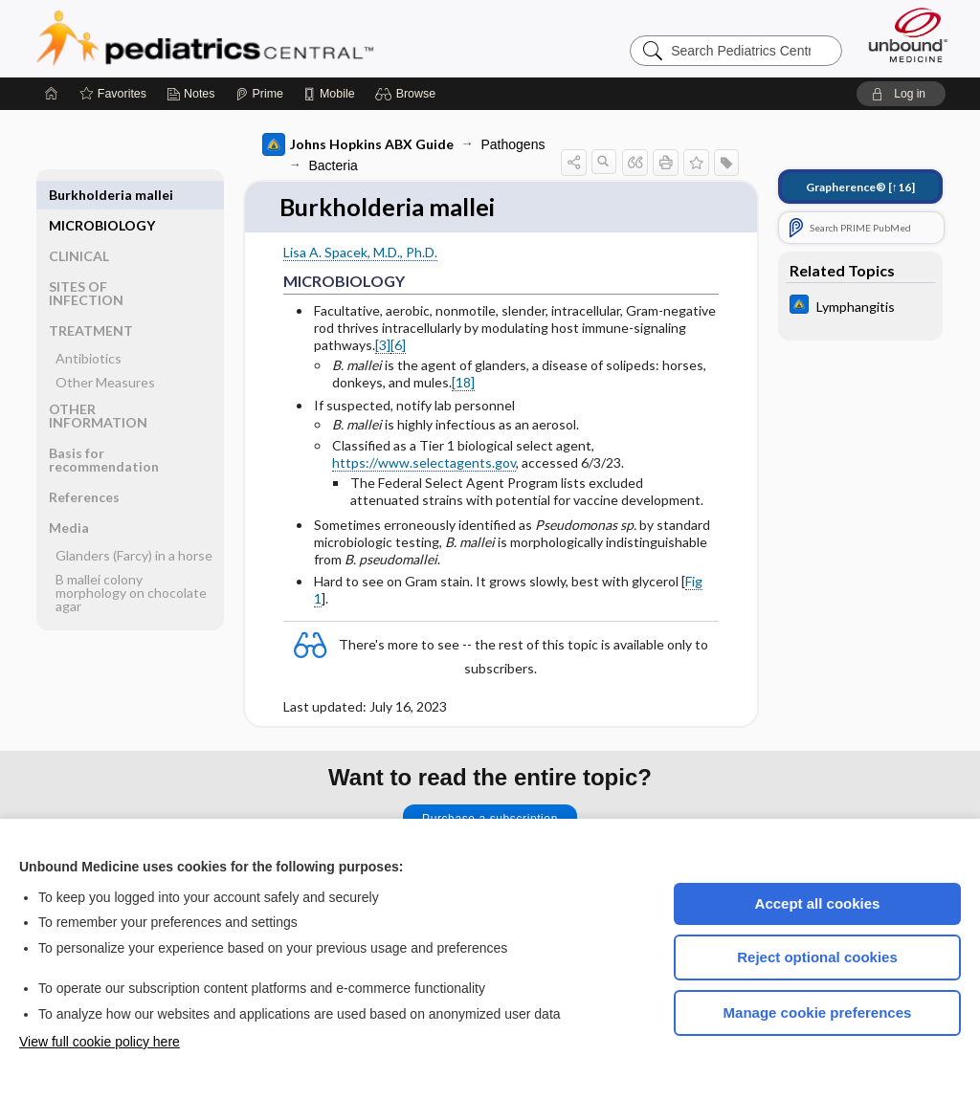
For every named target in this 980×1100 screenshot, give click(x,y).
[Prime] (259, 93)
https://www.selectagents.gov (424, 463)
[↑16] (860, 187)
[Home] (51, 93)
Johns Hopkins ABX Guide (358, 144)
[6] (398, 346)
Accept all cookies (817, 903)
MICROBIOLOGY (102, 195)
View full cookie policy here (99, 1041)
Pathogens (513, 144)
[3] (382, 346)
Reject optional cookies (817, 957)
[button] (408, 93)
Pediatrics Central (273, 38)
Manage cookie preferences (818, 1012)
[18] (463, 382)
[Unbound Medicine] (908, 35)
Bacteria (333, 165)
